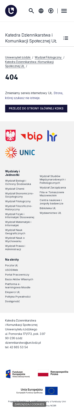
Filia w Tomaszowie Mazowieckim (52, 194)
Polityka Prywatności (18, 296)
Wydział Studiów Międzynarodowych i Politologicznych (53, 180)
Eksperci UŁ (12, 292)
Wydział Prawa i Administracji (15, 247)
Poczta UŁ (11, 265)
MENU (64, 11)
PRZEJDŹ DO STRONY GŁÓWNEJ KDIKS (36, 108)
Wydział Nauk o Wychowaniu (15, 239)
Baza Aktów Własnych (19, 279)
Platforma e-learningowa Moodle (17, 286)
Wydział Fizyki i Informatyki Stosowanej (19, 216)
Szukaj (31, 11)
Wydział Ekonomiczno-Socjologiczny (19, 195)
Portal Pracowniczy (17, 274)
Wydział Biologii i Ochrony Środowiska (18, 182)
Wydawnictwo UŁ (50, 213)
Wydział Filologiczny (18, 201)
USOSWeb (11, 270)
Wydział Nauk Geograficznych (15, 232)
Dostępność (12, 301)
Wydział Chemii (14, 188)
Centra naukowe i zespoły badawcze (51, 202)
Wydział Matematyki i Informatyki (18, 223)
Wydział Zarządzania (53, 187)
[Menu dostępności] (51, 11)
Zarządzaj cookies (29, 404)
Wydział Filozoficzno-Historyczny (18, 208)
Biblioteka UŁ (48, 208)
